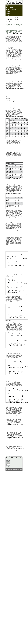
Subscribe (8, 13)
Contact (7, 15)
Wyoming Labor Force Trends (11, 9)
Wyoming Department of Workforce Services (15, 469)
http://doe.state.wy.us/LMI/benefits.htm (14, 96)
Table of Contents (9, 7)
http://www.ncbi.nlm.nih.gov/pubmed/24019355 (14, 430)
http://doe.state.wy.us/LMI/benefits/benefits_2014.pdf (14, 33)
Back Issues (8, 11)
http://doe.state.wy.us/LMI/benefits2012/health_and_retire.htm (15, 88)
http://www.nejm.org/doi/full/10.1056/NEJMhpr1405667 (15, 424)
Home (7, 5)
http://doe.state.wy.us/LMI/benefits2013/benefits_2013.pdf (14, 116)
